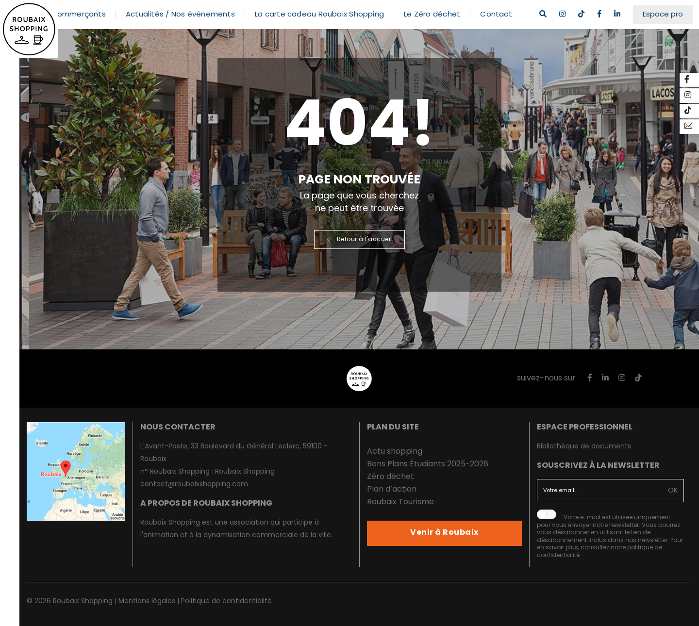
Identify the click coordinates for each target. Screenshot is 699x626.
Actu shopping (394, 451)
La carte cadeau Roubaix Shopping (332, 9)
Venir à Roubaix (444, 533)
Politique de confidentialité (226, 601)
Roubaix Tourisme (400, 502)
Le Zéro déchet (444, 9)
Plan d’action (391, 489)
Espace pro (669, 9)
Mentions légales (146, 601)
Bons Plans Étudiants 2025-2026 (427, 464)
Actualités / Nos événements (193, 9)
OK (673, 491)
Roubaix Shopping (245, 472)
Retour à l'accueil (359, 240)
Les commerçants (84, 9)
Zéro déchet (390, 477)
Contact (509, 9)
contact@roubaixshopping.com (194, 484)
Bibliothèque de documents (584, 446)
